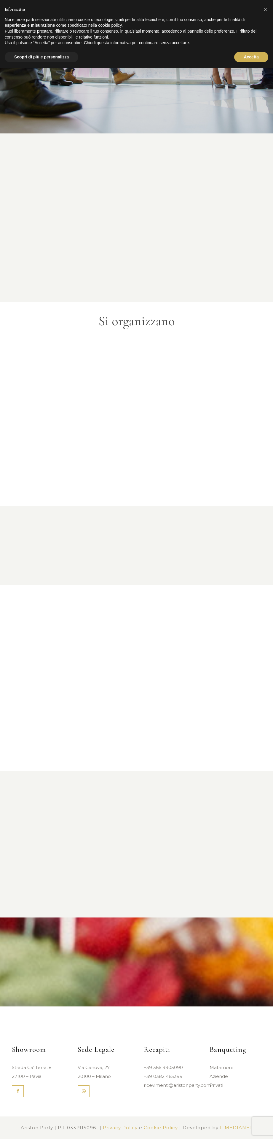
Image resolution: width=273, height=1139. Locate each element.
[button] (265, 9)
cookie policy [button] (110, 25)
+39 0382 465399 (163, 1076)
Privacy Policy (120, 1127)
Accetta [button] (251, 57)
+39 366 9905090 (163, 1067)
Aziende (219, 1076)
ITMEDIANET (236, 1127)
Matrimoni (221, 1067)
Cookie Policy (161, 1127)
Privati (216, 1085)
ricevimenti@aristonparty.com (177, 1085)
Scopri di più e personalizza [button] (41, 57)
